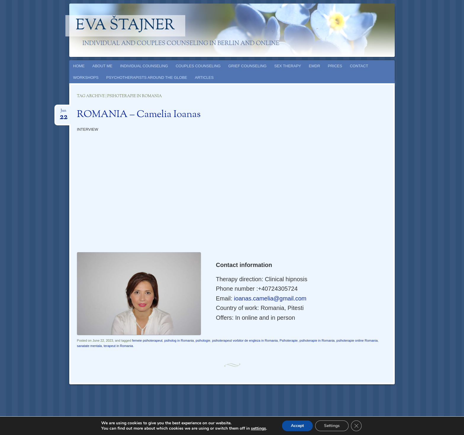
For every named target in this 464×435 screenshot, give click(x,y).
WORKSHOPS (86, 77)
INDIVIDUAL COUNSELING (144, 66)
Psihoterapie (289, 340)
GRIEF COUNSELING (247, 66)
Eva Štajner (125, 25)
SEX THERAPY (287, 66)
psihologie (203, 340)
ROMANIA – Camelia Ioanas (139, 115)
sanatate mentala (89, 346)
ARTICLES (204, 77)
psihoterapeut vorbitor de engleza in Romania (245, 340)
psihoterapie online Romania (357, 340)
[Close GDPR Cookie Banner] (356, 425)
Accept (297, 425)
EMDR (314, 66)
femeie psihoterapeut (147, 340)
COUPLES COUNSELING (198, 66)
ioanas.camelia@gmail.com (270, 298)
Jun (63, 112)
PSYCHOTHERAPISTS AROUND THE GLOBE (146, 77)
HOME (79, 66)
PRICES (335, 66)
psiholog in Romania (179, 340)
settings (258, 428)
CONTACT (359, 66)
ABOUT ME (102, 66)
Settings (332, 425)
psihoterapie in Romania (317, 340)
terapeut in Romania (118, 346)
